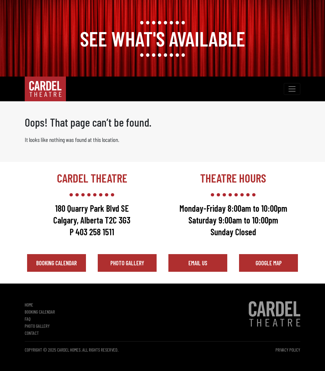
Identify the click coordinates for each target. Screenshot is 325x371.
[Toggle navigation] (292, 89)
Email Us (197, 262)
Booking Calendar (56, 262)
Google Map (269, 262)
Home (29, 304)
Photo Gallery (127, 262)
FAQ (28, 319)
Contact (32, 333)
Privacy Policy (288, 349)
